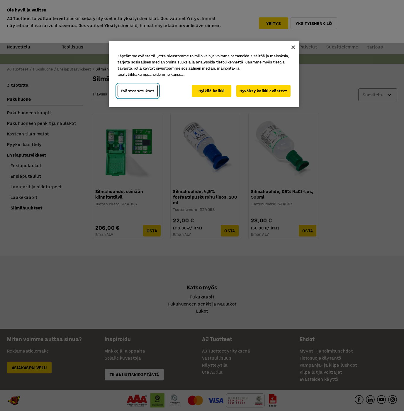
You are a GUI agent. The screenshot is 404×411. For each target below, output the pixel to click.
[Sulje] (293, 47)
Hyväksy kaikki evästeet (263, 90)
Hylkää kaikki (211, 90)
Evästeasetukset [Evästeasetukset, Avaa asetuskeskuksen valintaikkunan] (138, 90)
